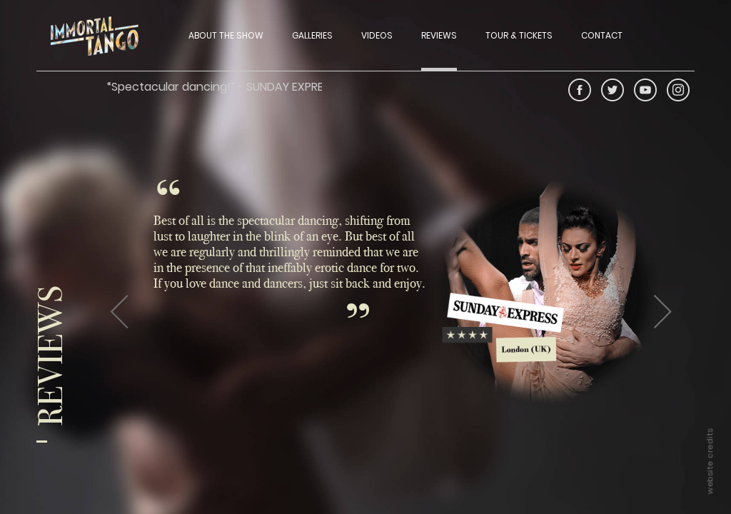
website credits (709, 461)
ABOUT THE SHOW (225, 35)
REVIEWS (439, 35)
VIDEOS (377, 35)
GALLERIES (312, 35)
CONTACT (601, 35)
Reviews (53, 356)
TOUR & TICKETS (519, 35)
